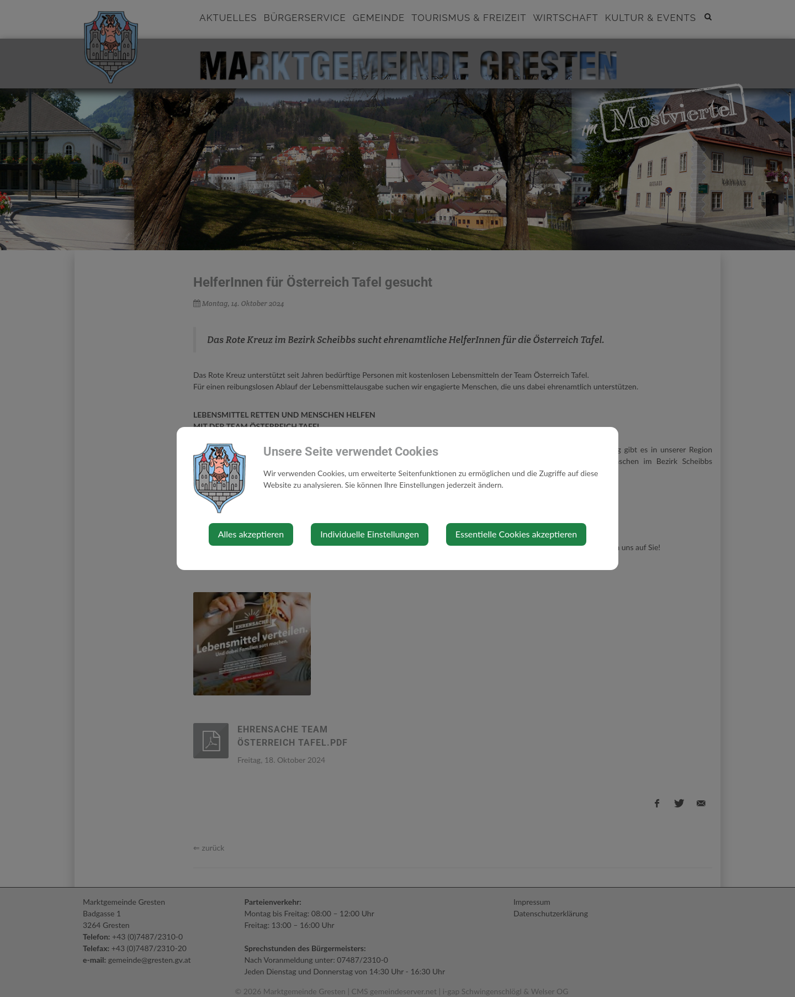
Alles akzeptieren (251, 534)
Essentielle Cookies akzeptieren (516, 534)
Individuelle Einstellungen (369, 534)
